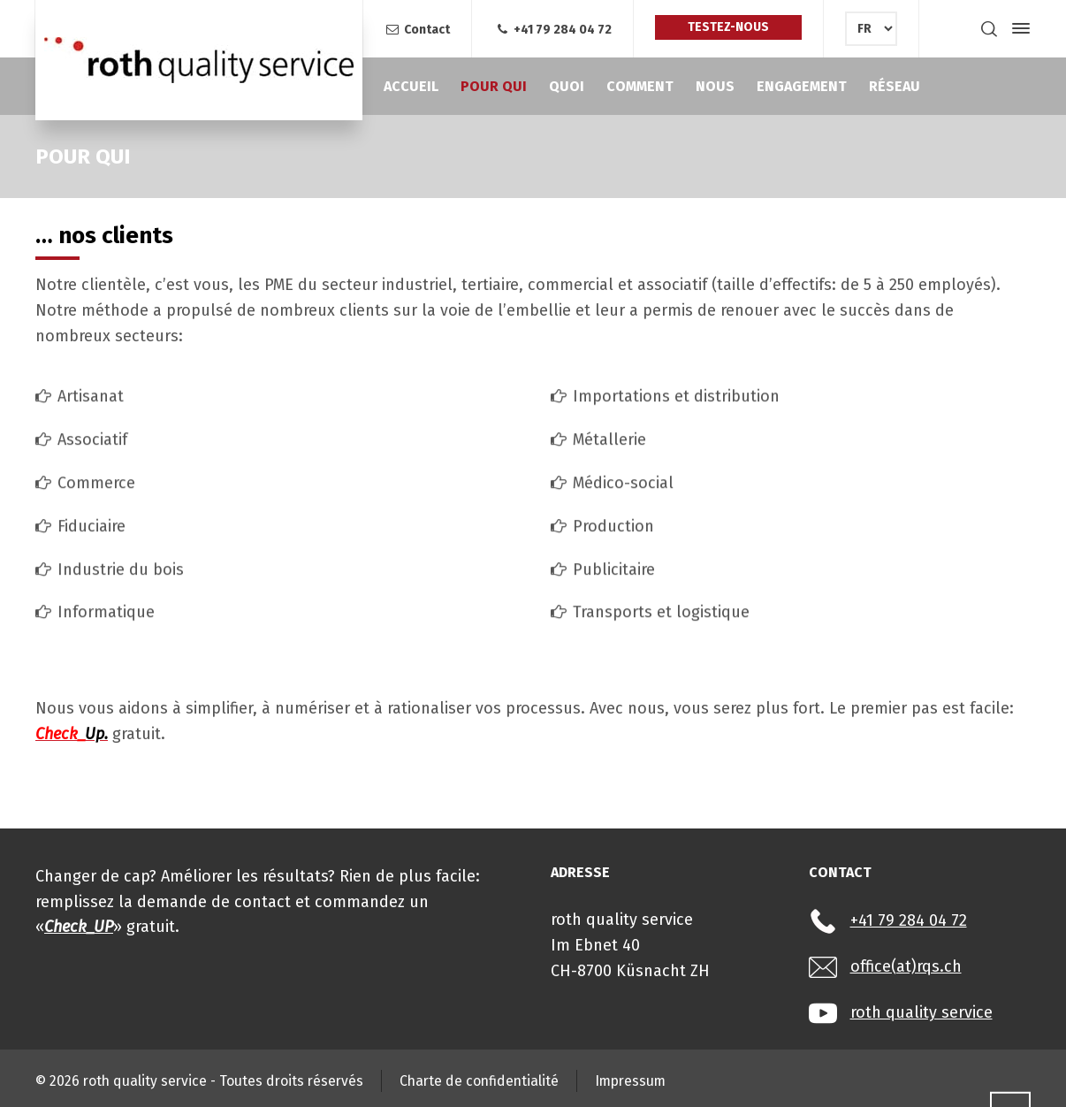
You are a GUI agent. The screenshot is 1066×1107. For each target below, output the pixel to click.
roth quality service (921, 1012)
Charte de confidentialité (479, 1081)
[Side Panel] (1017, 28)
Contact (417, 29)
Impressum (630, 1081)
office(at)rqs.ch (906, 966)
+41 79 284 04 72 (552, 29)
